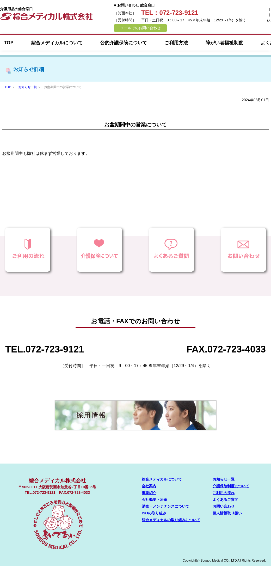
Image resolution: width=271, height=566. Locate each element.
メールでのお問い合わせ (140, 28)
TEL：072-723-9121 (169, 12)
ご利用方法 (176, 42)
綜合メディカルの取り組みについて (171, 520)
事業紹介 (149, 493)
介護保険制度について (231, 486)
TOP (9, 42)
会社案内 (149, 486)
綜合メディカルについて (57, 42)
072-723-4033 (236, 349)
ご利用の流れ (224, 493)
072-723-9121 (55, 349)
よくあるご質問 (225, 499)
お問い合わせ (224, 506)
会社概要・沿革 (154, 499)
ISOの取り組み (154, 513)
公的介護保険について (123, 42)
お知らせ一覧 (27, 87)
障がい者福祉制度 (224, 42)
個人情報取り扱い (227, 513)
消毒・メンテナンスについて (165, 506)
